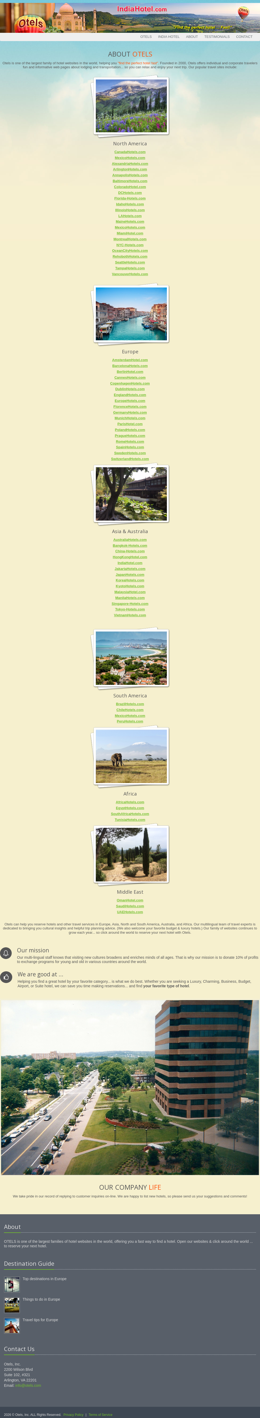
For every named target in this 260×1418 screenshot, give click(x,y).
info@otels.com (28, 1385)
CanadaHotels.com (130, 152)
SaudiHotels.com (130, 906)
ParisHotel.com (130, 424)
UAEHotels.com (130, 912)
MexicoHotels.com (130, 158)
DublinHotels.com (130, 389)
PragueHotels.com (130, 436)
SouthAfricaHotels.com (130, 814)
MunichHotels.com (130, 418)
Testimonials (217, 37)
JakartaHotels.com (130, 569)
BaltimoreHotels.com (130, 181)
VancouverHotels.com (130, 274)
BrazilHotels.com (130, 704)
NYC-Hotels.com (130, 245)
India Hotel (169, 37)
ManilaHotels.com (130, 598)
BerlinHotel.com (130, 372)
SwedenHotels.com (130, 453)
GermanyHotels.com (130, 412)
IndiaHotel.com (130, 563)
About (192, 37)
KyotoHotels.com (130, 586)
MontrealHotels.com (129, 239)
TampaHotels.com (130, 268)
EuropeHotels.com (130, 401)
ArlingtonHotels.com (130, 169)
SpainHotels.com (130, 447)
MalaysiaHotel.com (130, 592)
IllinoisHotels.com (130, 210)
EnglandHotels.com (130, 395)
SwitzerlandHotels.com (130, 459)
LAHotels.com (130, 216)
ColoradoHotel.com (130, 187)
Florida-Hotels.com (130, 198)
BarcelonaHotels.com (130, 366)
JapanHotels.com (130, 575)
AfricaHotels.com (130, 802)
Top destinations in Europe (45, 1279)
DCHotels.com (130, 193)
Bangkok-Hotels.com (130, 546)
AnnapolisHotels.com (130, 175)
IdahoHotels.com (130, 204)
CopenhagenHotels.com (130, 383)
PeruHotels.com (130, 721)
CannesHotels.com (130, 378)
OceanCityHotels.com (130, 251)
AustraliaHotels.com (130, 540)
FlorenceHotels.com (129, 407)
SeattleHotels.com (130, 262)
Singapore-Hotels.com (130, 604)
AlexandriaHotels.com (130, 164)
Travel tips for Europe (40, 1320)
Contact (244, 37)
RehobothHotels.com (130, 256)
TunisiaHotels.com (130, 820)
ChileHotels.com (130, 710)
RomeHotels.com (130, 442)
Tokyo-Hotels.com (130, 609)
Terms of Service (100, 1415)
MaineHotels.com (130, 221)
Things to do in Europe (41, 1299)
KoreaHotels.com (130, 580)
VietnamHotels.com (130, 615)
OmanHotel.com (130, 900)
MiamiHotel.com (130, 233)
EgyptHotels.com (130, 808)
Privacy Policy (74, 1415)
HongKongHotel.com (130, 557)
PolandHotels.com (130, 430)
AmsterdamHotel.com (130, 360)
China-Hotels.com (130, 551)
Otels (146, 37)
